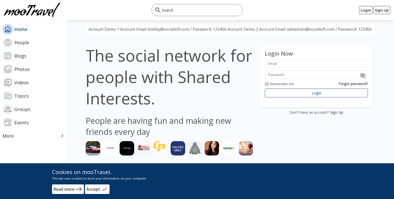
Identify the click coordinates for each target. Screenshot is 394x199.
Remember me (279, 84)
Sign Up (336, 112)
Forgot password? (353, 83)
